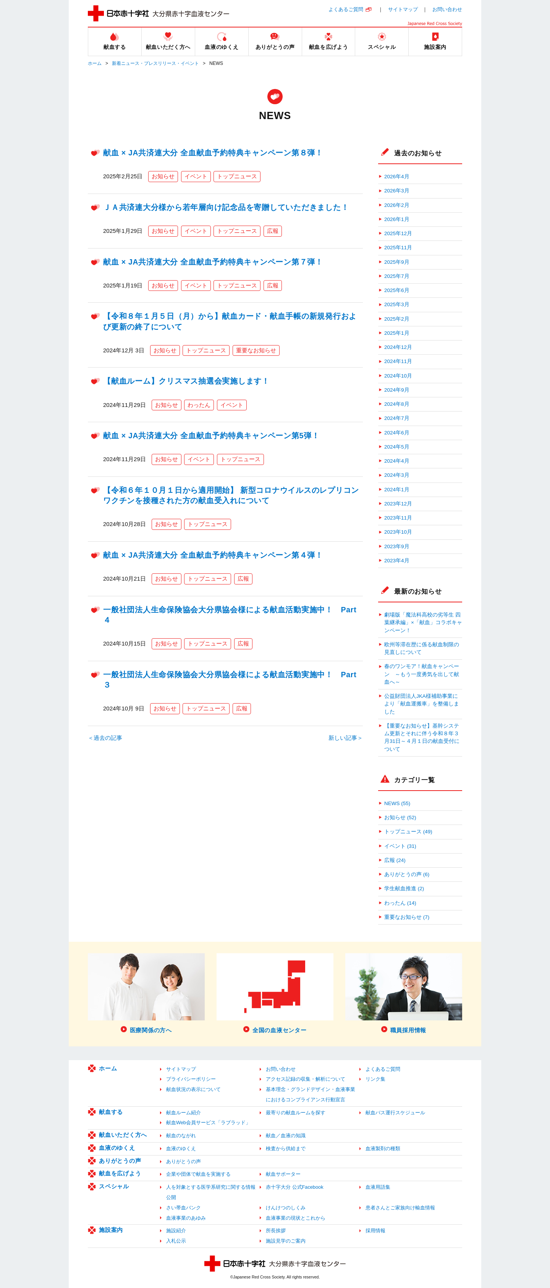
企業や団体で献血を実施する (198, 1174)
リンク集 (375, 1079)
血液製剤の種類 (383, 1148)
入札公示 (176, 1241)
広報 (272, 231)
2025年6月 (396, 290)
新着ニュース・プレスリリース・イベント (155, 63)
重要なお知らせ (256, 350)
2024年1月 (396, 489)
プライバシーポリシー (191, 1079)
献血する (111, 1112)
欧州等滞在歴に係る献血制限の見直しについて (421, 648)
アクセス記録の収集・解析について (305, 1079)
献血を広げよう (120, 1173)
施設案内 (111, 1230)
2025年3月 (396, 304)
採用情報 (375, 1230)
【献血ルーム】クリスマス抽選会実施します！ (186, 381)
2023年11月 (398, 518)
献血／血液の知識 (286, 1135)
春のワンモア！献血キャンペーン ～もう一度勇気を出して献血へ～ (421, 674)
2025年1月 (396, 333)
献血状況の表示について (193, 1089)
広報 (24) (395, 860)
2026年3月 (396, 191)
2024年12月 (398, 347)
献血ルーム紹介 (183, 1112)
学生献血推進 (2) (404, 888)
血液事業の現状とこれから (295, 1218)
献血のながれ (181, 1135)
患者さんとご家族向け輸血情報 (400, 1208)
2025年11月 (398, 247)
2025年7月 (396, 276)
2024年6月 (396, 433)
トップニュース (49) (408, 831)
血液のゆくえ (117, 1147)
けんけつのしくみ (286, 1208)
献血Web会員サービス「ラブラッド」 (208, 1122)
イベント (195, 176)
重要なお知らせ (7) (406, 917)
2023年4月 (396, 560)
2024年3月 (396, 475)
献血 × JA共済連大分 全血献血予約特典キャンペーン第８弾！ (213, 152)
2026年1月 (396, 219)
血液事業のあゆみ (186, 1218)
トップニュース (237, 176)
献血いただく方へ (123, 1134)
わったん (199, 405)
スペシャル (114, 1186)
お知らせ (163, 176)
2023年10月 (398, 532)
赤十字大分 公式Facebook (295, 1187)
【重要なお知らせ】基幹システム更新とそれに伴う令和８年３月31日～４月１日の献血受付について (421, 737)
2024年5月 (396, 447)
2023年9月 (396, 546)
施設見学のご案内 (286, 1241)
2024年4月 (396, 461)
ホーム (95, 63)
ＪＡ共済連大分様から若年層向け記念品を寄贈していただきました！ (226, 207)
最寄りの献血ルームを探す (295, 1112)
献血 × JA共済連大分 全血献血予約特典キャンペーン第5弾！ (211, 435)
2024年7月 (396, 418)
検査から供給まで (286, 1148)
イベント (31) (400, 846)
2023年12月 (398, 504)
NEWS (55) (397, 803)
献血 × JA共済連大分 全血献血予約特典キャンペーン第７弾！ (213, 262)
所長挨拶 (276, 1230)
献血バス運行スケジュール (395, 1112)
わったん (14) (400, 903)
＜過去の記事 (105, 737)
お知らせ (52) (400, 817)
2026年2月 (396, 205)
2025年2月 (396, 319)
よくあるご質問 (345, 9)
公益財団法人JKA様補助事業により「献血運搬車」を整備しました (421, 704)
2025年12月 (398, 233)
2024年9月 (396, 390)
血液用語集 (378, 1187)
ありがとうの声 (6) (406, 874)
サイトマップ (403, 9)
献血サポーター (283, 1174)
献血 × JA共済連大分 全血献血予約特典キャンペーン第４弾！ (213, 555)
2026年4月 (396, 176)
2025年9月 (396, 262)
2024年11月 (398, 361)
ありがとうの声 (120, 1160)
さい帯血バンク (183, 1208)
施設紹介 (176, 1230)
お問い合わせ (447, 9)
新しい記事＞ (345, 737)
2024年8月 (396, 404)
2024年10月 (398, 376)
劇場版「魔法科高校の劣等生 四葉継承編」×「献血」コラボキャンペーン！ (423, 622)
